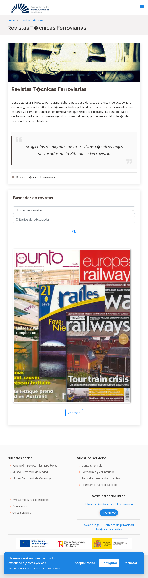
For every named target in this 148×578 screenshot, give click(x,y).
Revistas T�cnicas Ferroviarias (49, 89)
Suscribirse (109, 513)
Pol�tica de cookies (108, 529)
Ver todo (74, 413)
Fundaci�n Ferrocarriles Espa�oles (34, 465)
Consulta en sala (92, 465)
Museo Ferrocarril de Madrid (30, 472)
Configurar (109, 563)
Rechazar (130, 563)
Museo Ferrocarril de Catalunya (31, 478)
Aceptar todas (84, 563)
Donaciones (19, 506)
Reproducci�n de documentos (101, 478)
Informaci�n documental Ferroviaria (109, 504)
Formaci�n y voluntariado (98, 472)
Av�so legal (92, 525)
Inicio (11, 20)
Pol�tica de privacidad (118, 525)
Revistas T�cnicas (31, 20)
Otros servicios (21, 512)
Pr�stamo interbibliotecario (99, 484)
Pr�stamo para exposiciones (30, 499)
